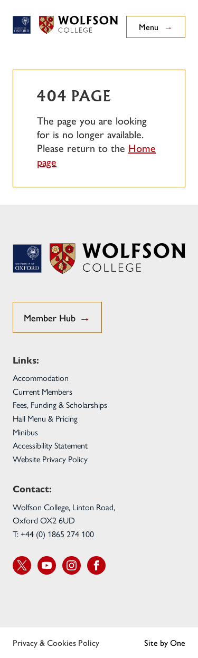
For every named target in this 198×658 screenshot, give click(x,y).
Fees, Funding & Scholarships (60, 404)
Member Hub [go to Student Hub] (57, 318)
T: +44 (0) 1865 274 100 (53, 534)
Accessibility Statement (50, 445)
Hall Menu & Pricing (45, 418)
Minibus (25, 432)
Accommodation (41, 377)
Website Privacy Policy (50, 459)
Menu (156, 27)
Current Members (42, 391)
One (177, 642)
